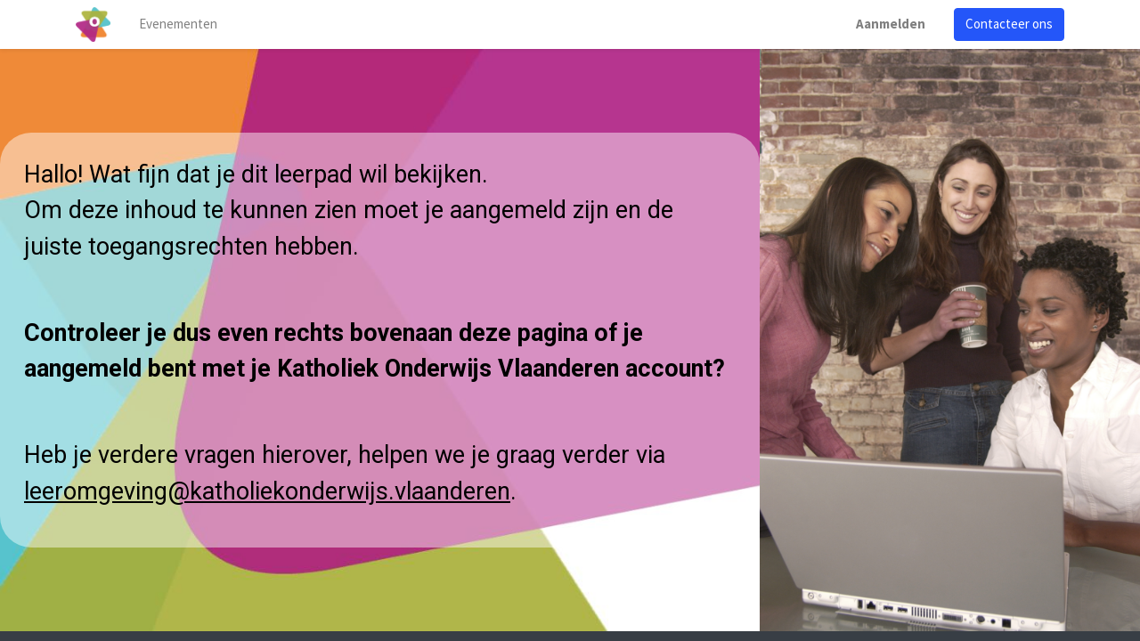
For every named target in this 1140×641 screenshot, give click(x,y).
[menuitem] (178, 24)
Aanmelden (890, 23)
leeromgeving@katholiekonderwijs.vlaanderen (267, 491)
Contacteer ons (1009, 23)
